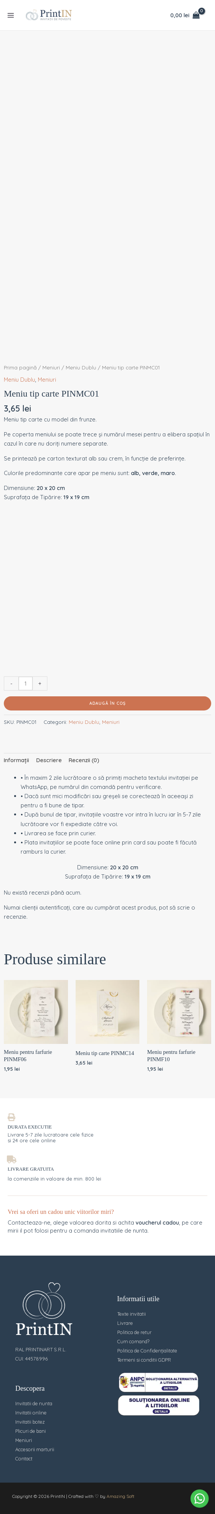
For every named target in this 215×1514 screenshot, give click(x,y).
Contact (23, 1458)
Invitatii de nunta (33, 1403)
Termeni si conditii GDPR (144, 1360)
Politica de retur (134, 1332)
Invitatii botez (30, 1422)
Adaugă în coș (107, 703)
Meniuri (51, 367)
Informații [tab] (16, 760)
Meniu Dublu (81, 367)
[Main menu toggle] (10, 15)
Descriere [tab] (49, 760)
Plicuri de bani (30, 1431)
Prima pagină (20, 367)
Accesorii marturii (34, 1449)
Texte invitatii (131, 1314)
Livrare (125, 1323)
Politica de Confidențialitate (147, 1350)
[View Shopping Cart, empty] (185, 15)
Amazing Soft (120, 1496)
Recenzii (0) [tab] (84, 760)
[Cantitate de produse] (25, 683)
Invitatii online (31, 1412)
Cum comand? (133, 1341)
